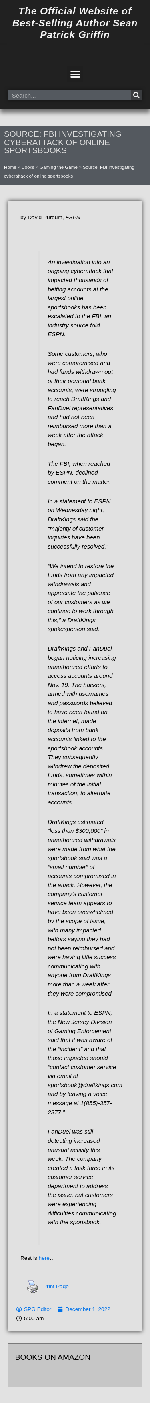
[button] (75, 74)
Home (10, 167)
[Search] (136, 95)
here (44, 1258)
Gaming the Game (59, 167)
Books (28, 167)
